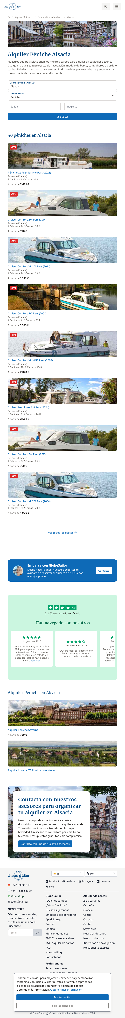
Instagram (86, 881)
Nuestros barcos (93, 938)
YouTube (68, 881)
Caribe (87, 924)
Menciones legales (57, 933)
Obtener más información (66, 989)
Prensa (50, 924)
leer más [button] (36, 660)
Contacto (104, 570)
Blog (50, 886)
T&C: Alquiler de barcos (60, 943)
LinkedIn (103, 881)
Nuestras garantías (57, 910)
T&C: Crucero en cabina (60, 938)
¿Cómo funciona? (56, 905)
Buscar (62, 116)
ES (68, 873)
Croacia (88, 910)
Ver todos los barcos (62, 532)
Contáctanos (53, 957)
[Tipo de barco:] (62, 96)
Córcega (88, 919)
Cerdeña (88, 905)
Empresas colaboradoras (61, 914)
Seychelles (89, 929)
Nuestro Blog (54, 952)
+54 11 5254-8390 (20, 890)
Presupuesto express (96, 947)
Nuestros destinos (94, 933)
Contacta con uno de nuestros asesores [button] (45, 844)
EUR (101, 873)
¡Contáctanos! (18, 901)
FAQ (48, 947)
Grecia (87, 914)
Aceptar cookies (62, 997)
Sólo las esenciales (62, 1005)
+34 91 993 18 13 (19, 885)
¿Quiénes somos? (56, 900)
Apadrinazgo (53, 919)
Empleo (50, 929)
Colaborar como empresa (61, 973)
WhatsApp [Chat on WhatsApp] (16, 896)
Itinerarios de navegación (99, 943)
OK (37, 932)
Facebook (52, 881)
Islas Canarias (91, 900)
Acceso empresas (56, 968)
